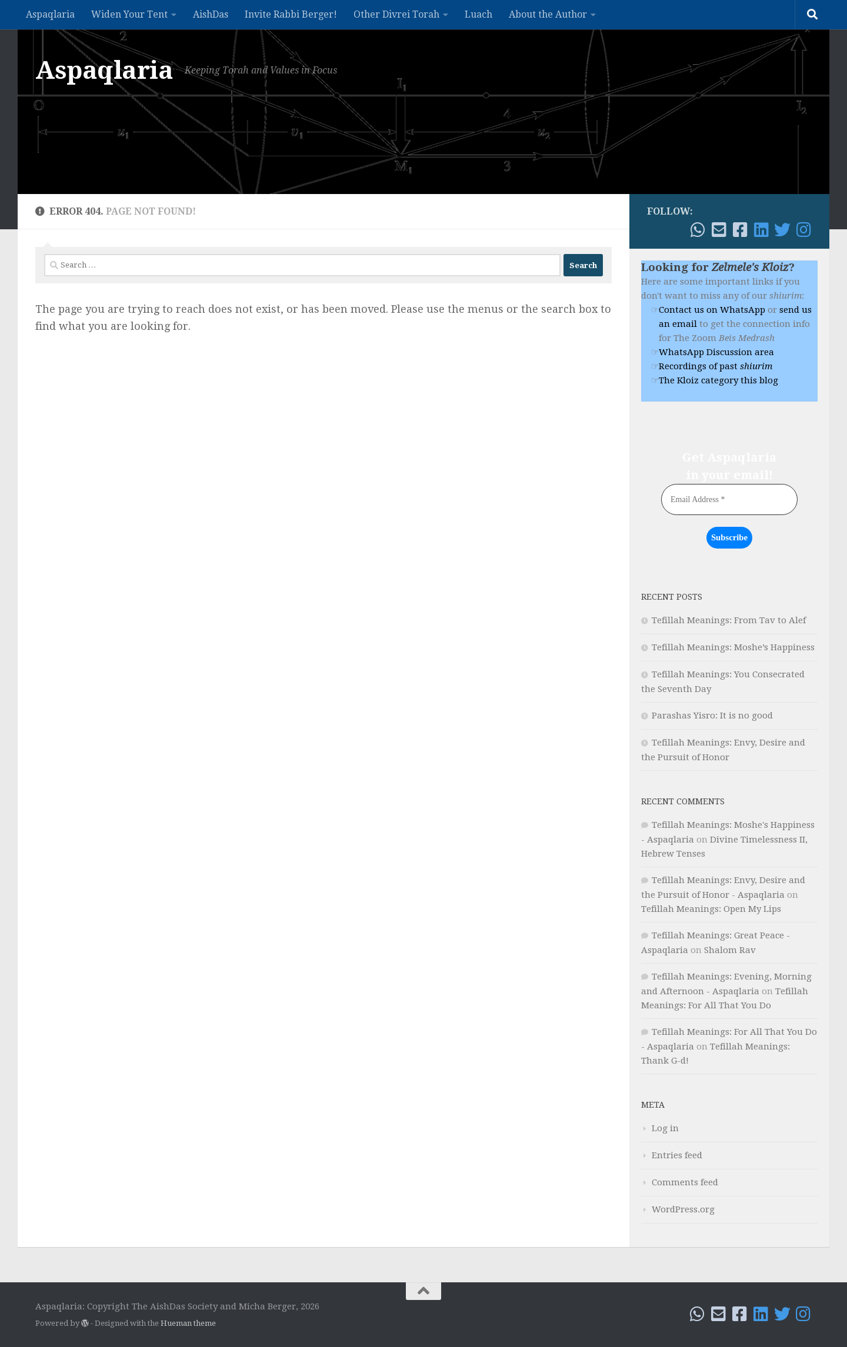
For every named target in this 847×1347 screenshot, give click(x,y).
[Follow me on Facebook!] (740, 230)
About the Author (548, 14)
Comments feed (685, 1181)
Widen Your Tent (129, 14)
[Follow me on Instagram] (803, 230)
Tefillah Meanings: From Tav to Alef (729, 619)
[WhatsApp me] (697, 230)
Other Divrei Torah (396, 14)
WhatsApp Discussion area (716, 352)
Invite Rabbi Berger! (291, 14)
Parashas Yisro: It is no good (712, 715)
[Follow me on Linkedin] (761, 230)
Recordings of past (715, 366)
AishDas (210, 14)
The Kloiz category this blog (718, 380)
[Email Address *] (729, 499)
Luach (478, 14)
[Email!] (719, 230)
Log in (665, 1127)
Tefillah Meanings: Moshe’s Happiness (733, 646)
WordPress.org (683, 1209)
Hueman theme (188, 1322)
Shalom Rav (730, 949)
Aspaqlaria (50, 14)
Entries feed (677, 1154)
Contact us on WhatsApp (712, 310)
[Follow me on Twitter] (782, 230)
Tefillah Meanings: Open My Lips (711, 908)
